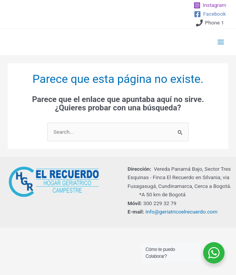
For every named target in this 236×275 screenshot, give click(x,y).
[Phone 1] (209, 22)
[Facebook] (209, 14)
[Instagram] (209, 5)
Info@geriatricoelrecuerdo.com (181, 212)
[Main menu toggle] (221, 42)
